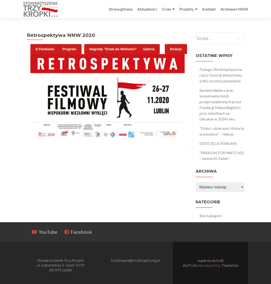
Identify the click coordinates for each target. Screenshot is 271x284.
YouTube (44, 232)
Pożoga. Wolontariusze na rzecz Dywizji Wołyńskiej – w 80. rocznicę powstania (221, 75)
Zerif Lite (190, 265)
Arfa (216, 260)
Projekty (186, 9)
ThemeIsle (229, 265)
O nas (166, 9)
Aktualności (147, 9)
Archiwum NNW (234, 9)
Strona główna (121, 9)
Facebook (78, 232)
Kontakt (209, 9)
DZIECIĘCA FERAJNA (218, 143)
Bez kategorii (210, 215)
